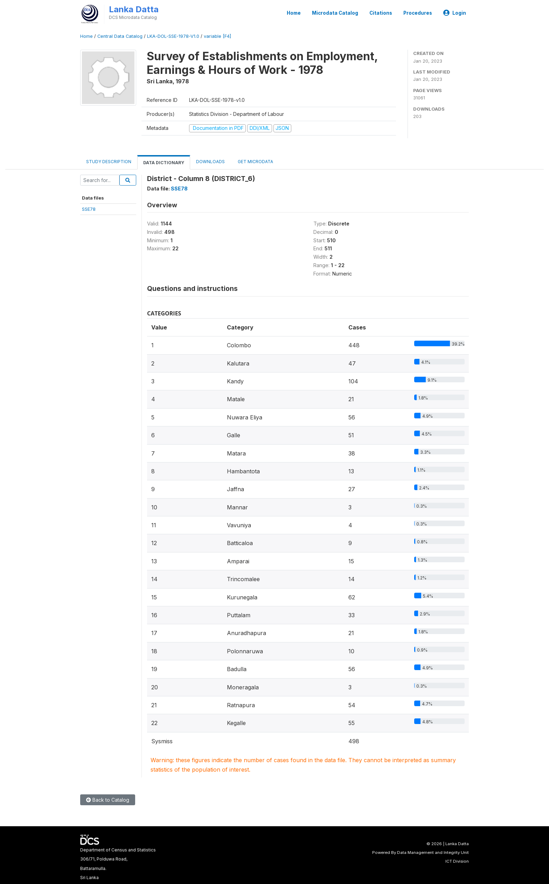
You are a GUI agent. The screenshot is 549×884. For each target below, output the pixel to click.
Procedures (417, 13)
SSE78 (89, 209)
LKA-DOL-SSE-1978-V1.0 (173, 36)
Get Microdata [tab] (255, 161)
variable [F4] (217, 36)
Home (294, 13)
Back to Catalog (107, 800)
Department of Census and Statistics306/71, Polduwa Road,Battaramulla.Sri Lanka (118, 863)
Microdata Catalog (335, 13)
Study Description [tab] (108, 161)
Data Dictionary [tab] (163, 162)
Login (454, 13)
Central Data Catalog (120, 36)
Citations (380, 13)
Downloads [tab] (210, 161)
